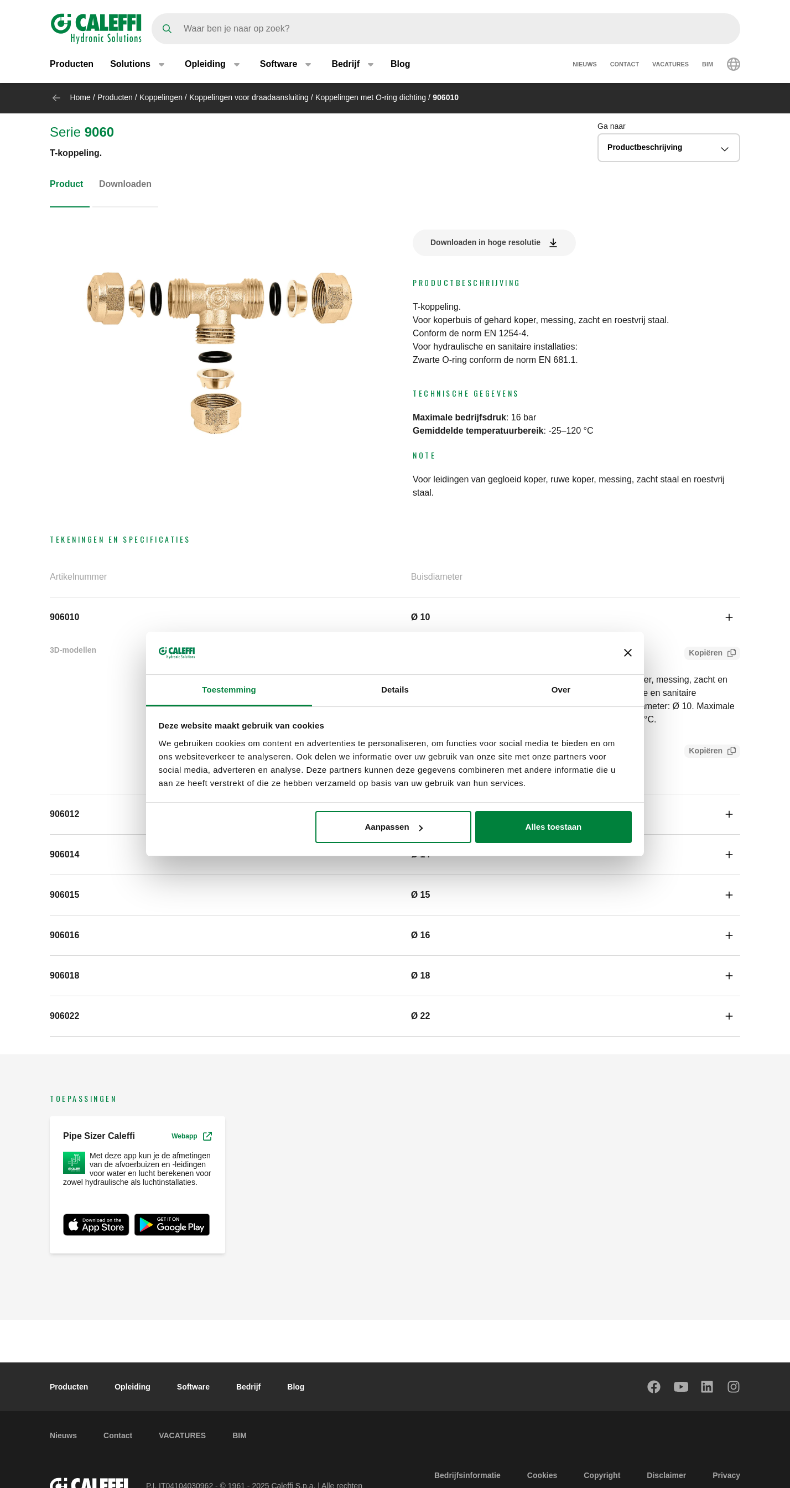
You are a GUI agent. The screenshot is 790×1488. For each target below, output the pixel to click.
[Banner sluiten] (628, 653)
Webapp (191, 1136)
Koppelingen (161, 97)
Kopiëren (703, 654)
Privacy (726, 1475)
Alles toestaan (554, 826)
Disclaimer (666, 1475)
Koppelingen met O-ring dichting (370, 97)
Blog (400, 65)
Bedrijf (248, 1386)
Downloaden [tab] (125, 184)
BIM (707, 65)
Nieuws (585, 65)
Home (80, 97)
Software (193, 1386)
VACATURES (670, 65)
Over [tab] (561, 689)
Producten (71, 65)
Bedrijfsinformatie (467, 1475)
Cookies (542, 1475)
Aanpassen (394, 826)
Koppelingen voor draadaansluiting (249, 97)
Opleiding (132, 1386)
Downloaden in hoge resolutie (485, 242)
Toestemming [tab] (229, 689)
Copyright (602, 1475)
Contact (624, 65)
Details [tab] (395, 689)
